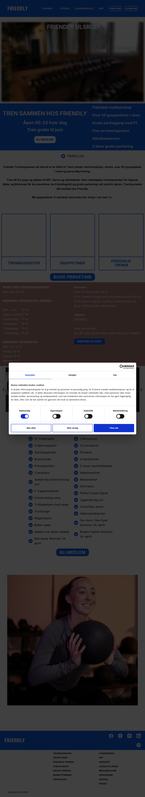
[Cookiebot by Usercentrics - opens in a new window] (121, 367)
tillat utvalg (72, 428)
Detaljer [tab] (72, 375)
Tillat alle (114, 428)
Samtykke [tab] (30, 375)
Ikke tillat (31, 428)
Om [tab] (115, 375)
